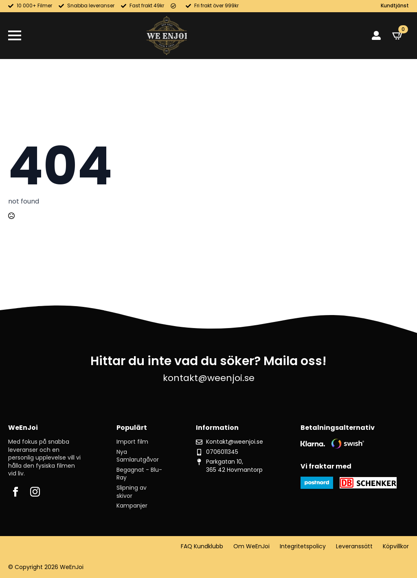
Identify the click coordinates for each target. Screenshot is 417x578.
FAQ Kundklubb (202, 546)
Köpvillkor (396, 546)
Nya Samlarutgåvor (137, 456)
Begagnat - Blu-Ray (139, 474)
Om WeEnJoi (251, 546)
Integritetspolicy (303, 546)
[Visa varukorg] (398, 35)
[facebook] (15, 491)
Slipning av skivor (131, 492)
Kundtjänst (395, 5)
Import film (132, 442)
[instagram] (35, 491)
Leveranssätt (354, 546)
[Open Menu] (14, 35)
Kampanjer (131, 506)
